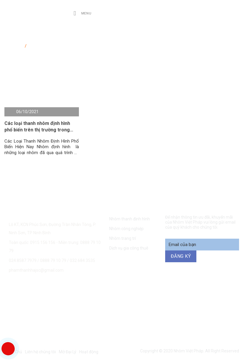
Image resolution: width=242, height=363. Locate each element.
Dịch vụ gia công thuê (128, 248)
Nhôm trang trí (122, 238)
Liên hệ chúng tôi (40, 351)
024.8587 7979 (23, 260)
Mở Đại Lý (67, 351)
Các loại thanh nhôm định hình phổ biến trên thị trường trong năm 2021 (37, 127)
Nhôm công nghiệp (126, 228)
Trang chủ (14, 44)
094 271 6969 (222, 290)
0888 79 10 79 (53, 260)
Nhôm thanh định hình (129, 219)
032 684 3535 (82, 260)
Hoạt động (88, 351)
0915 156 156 (57, 290)
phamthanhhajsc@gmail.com (36, 270)
